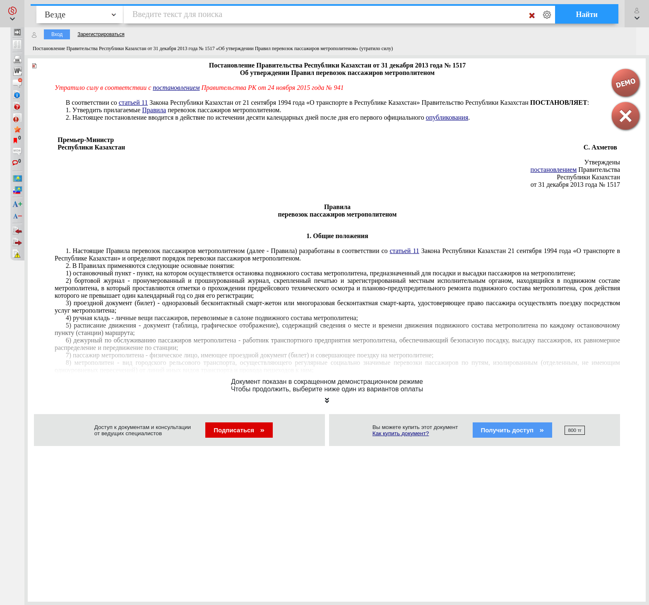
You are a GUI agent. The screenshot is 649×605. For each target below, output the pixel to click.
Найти (587, 14)
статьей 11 (133, 102)
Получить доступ (512, 430)
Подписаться (239, 430)
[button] (12, 13)
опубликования (447, 117)
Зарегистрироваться (100, 34)
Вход (56, 34)
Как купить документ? (401, 433)
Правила (154, 109)
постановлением (176, 87)
